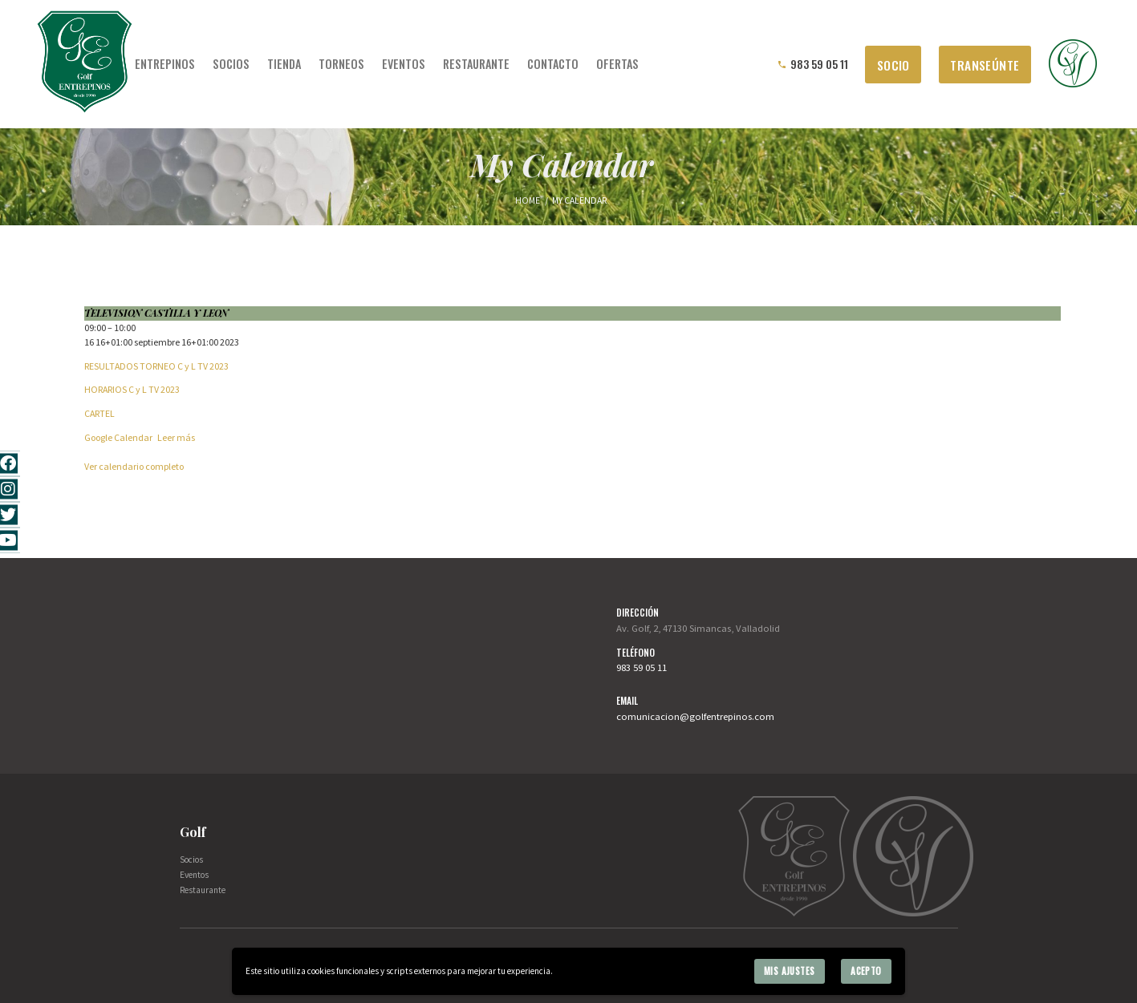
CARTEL (99, 413)
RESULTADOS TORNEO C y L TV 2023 (156, 366)
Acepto (866, 971)
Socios (191, 859)
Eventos (194, 874)
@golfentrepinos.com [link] (727, 716)
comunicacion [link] (648, 716)
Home (527, 200)
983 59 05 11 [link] (641, 667)
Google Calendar (118, 437)
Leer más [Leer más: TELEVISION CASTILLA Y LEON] (176, 437)
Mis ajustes (789, 971)
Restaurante (202, 890)
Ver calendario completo (134, 466)
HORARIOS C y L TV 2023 (132, 389)
